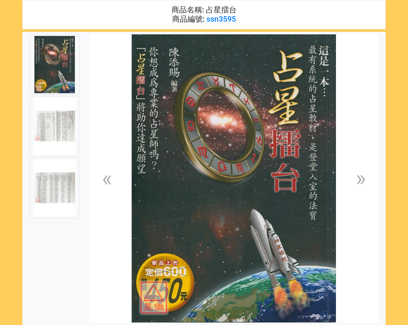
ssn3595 (221, 19)
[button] (106, 178)
